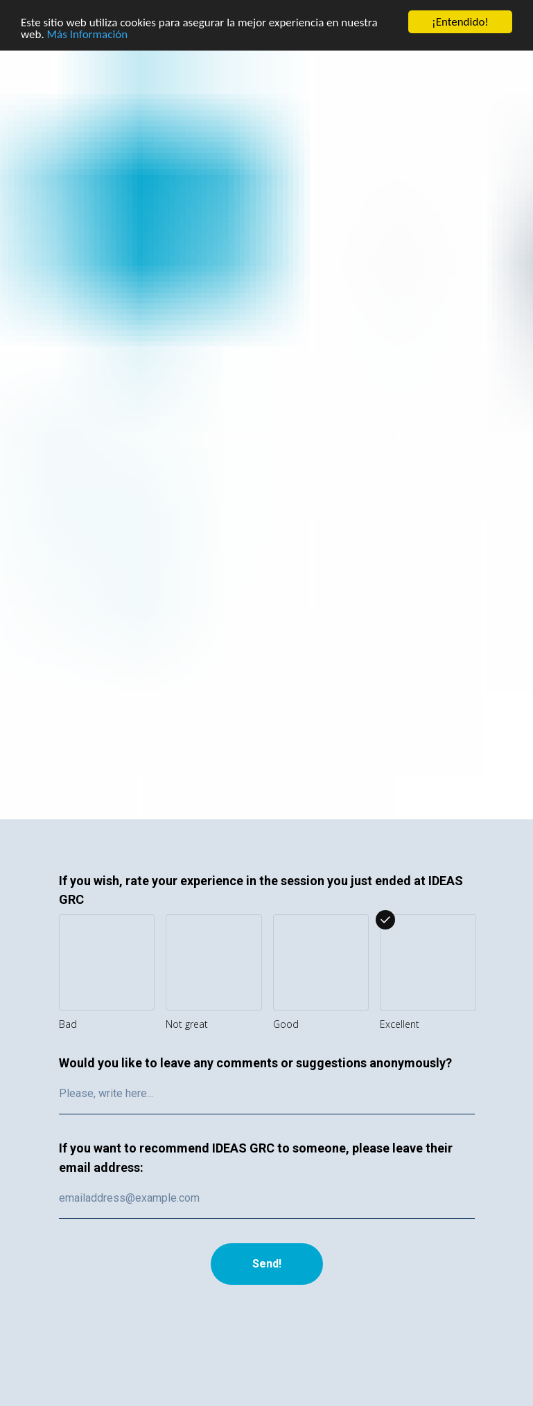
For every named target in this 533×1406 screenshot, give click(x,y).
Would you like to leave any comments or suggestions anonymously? (255, 1063)
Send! (266, 1263)
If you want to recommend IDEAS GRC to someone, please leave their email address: (256, 1158)
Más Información (87, 33)
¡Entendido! (460, 22)
